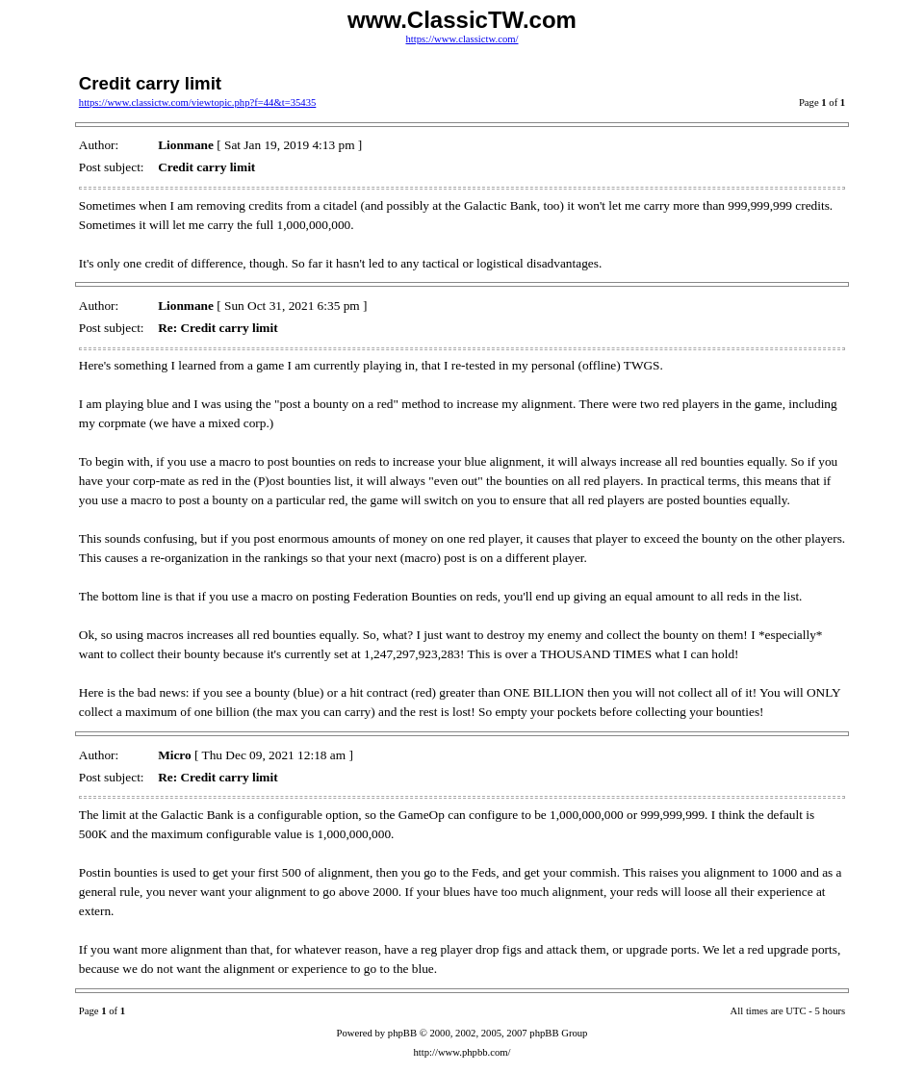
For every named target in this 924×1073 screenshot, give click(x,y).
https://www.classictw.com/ (461, 39)
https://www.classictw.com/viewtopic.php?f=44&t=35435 (198, 102)
